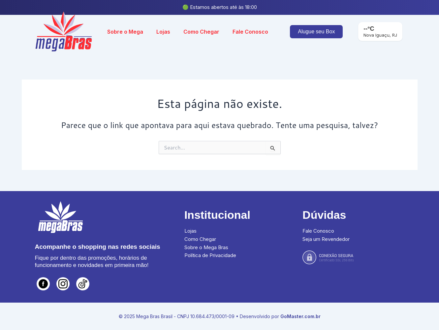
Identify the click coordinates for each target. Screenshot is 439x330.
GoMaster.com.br (300, 316)
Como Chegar (201, 31)
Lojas (163, 31)
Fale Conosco (250, 31)
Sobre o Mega (125, 31)
